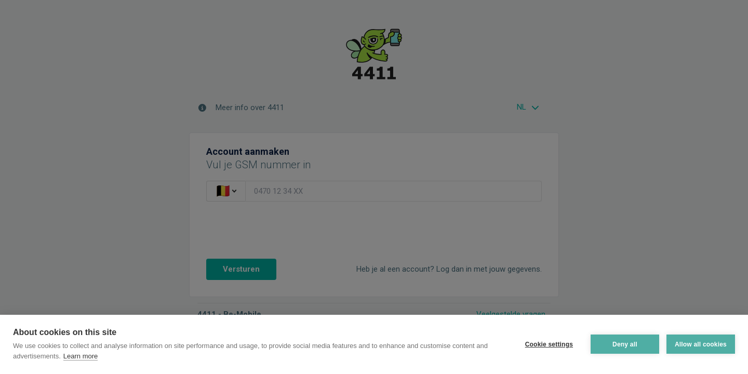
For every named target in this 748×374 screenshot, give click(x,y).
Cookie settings (549, 344)
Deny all (624, 344)
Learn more (80, 356)
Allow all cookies (701, 344)
